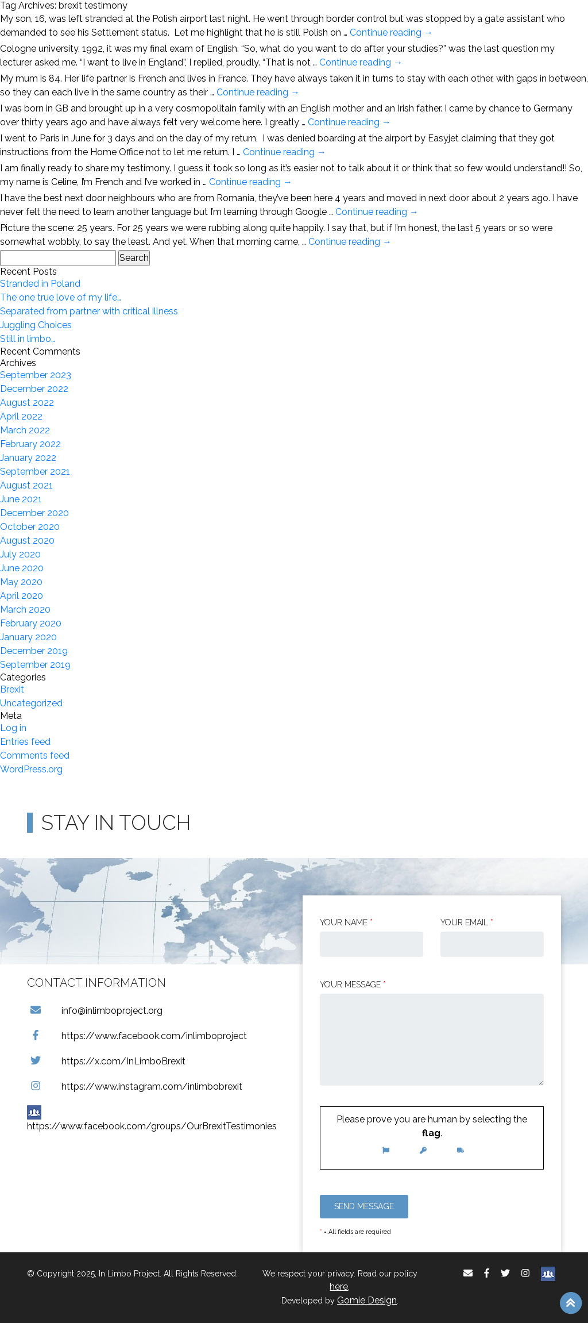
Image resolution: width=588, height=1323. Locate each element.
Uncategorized (31, 703)
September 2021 (35, 471)
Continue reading (391, 32)
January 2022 (28, 457)
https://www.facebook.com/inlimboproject (137, 1035)
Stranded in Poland (40, 283)
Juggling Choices (36, 325)
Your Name (346, 922)
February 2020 (30, 623)
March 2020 (25, 609)
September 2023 (35, 375)
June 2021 (21, 499)
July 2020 (20, 554)
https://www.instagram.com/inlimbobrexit (134, 1086)
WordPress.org (31, 769)
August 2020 (27, 540)
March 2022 (25, 430)
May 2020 (21, 581)
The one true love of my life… (60, 297)
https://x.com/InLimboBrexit (106, 1061)
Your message (353, 984)
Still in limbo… (27, 338)
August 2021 (26, 485)
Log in (13, 727)
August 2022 (27, 402)
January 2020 (28, 637)
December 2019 (34, 650)
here (339, 1286)
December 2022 (34, 388)
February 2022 (30, 444)
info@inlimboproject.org (95, 1010)
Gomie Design (367, 1300)
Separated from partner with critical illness (89, 311)
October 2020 (30, 526)
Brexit (12, 689)
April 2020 (21, 595)
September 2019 (35, 664)
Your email (466, 922)
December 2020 (34, 512)
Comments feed (34, 755)
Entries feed (25, 741)
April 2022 (21, 416)
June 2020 (22, 568)
